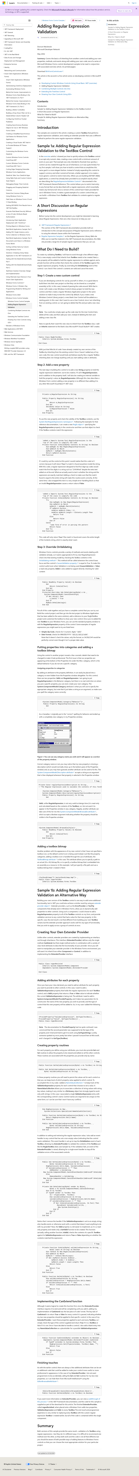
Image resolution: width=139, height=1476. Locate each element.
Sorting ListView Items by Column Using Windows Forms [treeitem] (17, 248)
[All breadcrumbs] (39, 20)
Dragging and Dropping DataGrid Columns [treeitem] (17, 188)
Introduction (112, 24)
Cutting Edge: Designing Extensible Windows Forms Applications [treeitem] (17, 170)
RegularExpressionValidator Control (66, 181)
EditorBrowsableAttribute (46, 1381)
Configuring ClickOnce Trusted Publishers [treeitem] (16, 120)
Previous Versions (20, 1469)
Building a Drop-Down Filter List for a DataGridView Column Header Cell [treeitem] (18, 114)
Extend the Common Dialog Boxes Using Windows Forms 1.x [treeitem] (17, 194)
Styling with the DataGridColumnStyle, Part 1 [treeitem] (19, 260)
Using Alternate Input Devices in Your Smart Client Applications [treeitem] (18, 278)
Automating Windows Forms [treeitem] (15, 89)
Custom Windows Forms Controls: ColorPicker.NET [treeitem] (17, 158)
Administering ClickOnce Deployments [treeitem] (19, 86)
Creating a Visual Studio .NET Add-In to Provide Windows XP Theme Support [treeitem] (18, 145)
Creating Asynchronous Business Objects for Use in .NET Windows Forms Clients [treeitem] (17, 128)
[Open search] (129, 3)
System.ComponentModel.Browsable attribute (77, 811)
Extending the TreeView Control (53, 91)
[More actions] (100, 20)
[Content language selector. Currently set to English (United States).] (12, 1464)
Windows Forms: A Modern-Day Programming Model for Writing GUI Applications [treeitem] (18, 289)
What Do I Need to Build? (116, 37)
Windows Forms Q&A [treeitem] (13, 295)
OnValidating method (47, 560)
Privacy (47, 1469)
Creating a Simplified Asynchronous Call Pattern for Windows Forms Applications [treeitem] (18, 136)
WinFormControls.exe (54, 71)
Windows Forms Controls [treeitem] (14, 283)
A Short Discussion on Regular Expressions (118, 33)
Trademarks (90, 1469)
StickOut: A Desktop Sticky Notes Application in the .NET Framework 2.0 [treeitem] (18, 254)
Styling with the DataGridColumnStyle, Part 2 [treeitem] (19, 266)
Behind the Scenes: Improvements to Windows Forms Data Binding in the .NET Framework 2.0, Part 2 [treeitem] (18, 104)
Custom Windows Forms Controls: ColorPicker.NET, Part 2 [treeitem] (17, 164)
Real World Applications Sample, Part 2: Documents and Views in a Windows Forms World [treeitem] (19, 241)
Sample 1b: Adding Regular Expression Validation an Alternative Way (120, 41)
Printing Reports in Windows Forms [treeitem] (18, 226)
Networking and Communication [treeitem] (15, 70)
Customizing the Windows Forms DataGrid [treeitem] (17, 152)
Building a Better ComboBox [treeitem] (15, 110)
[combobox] (17, 25)
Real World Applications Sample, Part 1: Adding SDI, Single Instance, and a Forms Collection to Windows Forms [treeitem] (19, 232)
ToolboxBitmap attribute (46, 859)
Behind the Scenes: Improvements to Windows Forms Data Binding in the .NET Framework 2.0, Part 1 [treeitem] (18, 95)
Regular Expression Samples (52, 236)
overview (47, 156)
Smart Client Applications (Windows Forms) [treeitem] (18, 81)
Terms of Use (79, 1469)
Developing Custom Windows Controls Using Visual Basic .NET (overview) (69, 83)
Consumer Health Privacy (62, 1469)
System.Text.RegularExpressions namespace (55, 422)
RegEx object (78, 424)
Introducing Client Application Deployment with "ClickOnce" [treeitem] (16, 221)
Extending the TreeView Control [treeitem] (18, 316)
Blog (29, 1469)
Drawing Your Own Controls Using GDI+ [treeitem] (19, 321)
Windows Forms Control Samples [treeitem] (19, 301)
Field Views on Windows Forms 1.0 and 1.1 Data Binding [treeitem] (19, 200)
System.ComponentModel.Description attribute (55, 772)
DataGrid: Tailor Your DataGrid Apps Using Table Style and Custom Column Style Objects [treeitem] (18, 178)
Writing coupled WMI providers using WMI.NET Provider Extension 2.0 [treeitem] (16, 349)
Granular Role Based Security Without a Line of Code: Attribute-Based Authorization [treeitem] (18, 214)
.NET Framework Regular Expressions (55, 225)
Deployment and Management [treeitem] (14, 61)
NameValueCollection (74, 1083)
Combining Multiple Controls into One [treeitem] (19, 311)
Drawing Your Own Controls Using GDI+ (56, 94)
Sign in (134, 3)
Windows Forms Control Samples (53, 20)
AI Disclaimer (7, 1469)
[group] (69, 791)
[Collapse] (29, 20)
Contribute (38, 1469)
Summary (111, 44)
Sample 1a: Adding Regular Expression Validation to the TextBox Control (120, 28)
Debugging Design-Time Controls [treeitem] (17, 184)
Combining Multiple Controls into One (55, 89)
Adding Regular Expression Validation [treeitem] (17, 305)
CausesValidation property (67, 563)
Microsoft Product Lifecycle (63, 9)
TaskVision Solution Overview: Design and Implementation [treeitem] (18, 272)
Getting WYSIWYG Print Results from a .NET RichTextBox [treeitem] (19, 206)
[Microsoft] (4, 3)
